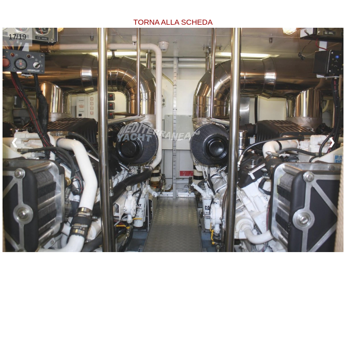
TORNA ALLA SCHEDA (173, 22)
